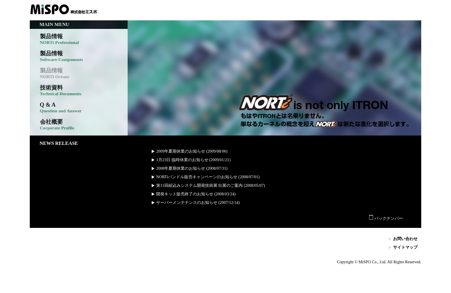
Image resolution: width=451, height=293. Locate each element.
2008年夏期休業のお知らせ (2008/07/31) (192, 168)
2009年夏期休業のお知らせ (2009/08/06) (192, 151)
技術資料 (61, 90)
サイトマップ (405, 247)
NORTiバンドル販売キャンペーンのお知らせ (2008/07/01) (208, 177)
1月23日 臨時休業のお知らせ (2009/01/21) (193, 159)
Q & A (61, 107)
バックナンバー (386, 218)
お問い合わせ (405, 238)
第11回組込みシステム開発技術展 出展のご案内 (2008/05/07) (210, 185)
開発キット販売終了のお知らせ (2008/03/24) (196, 194)
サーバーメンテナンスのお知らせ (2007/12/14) (198, 202)
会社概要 (57, 124)
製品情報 (59, 39)
